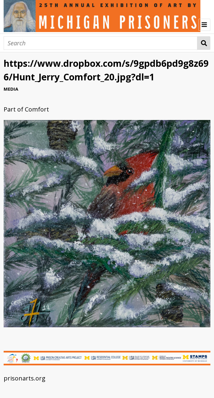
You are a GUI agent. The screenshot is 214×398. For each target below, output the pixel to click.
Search (203, 43)
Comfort (37, 109)
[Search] (100, 43)
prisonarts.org (24, 378)
